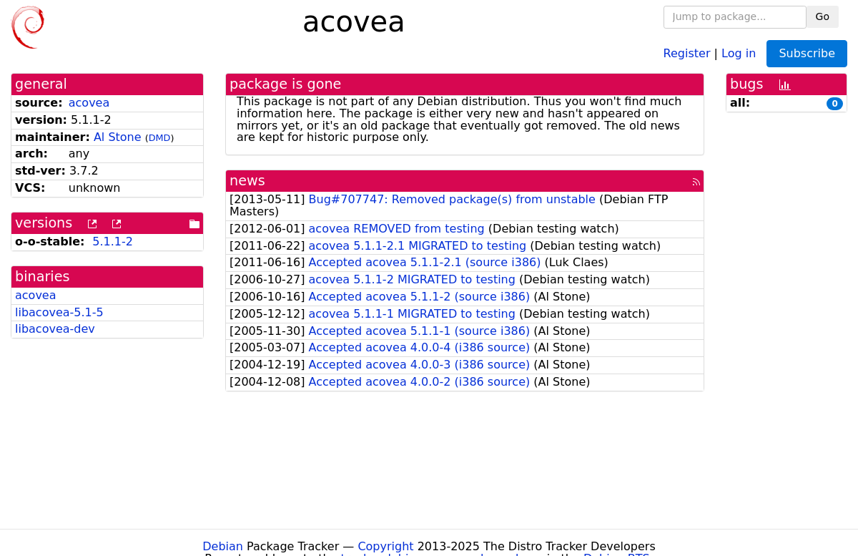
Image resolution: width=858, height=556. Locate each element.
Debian (222, 546)
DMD (160, 137)
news (247, 180)
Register (687, 52)
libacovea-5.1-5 (59, 312)
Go (822, 16)
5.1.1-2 (112, 241)
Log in (738, 52)
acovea (89, 102)
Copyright (385, 546)
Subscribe (807, 53)
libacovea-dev (55, 329)
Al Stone (118, 137)
